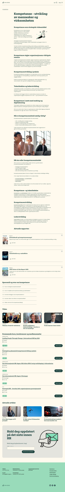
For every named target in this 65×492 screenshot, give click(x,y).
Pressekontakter (53, 470)
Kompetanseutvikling (18, 205)
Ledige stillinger (53, 474)
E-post (8, 446)
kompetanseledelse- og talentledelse (23, 178)
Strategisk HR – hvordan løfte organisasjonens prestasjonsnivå (21, 388)
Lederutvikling (17, 219)
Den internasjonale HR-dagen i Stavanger (15, 376)
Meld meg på (58, 345)
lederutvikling (18, 181)
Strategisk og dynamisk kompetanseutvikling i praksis (19, 351)
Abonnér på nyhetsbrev (28, 451)
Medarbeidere (53, 472)
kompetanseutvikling (19, 180)
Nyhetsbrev (52, 469)
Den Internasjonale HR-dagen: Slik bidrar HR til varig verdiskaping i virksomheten (27, 363)
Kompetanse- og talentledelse (20, 193)
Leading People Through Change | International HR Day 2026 (21, 338)
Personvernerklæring (54, 476)
